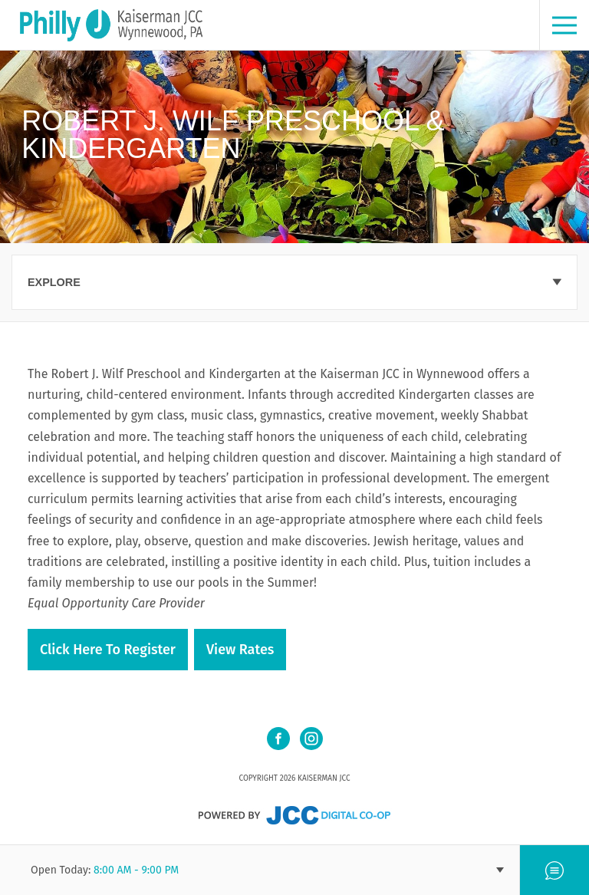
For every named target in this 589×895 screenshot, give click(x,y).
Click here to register (108, 649)
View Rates (240, 649)
